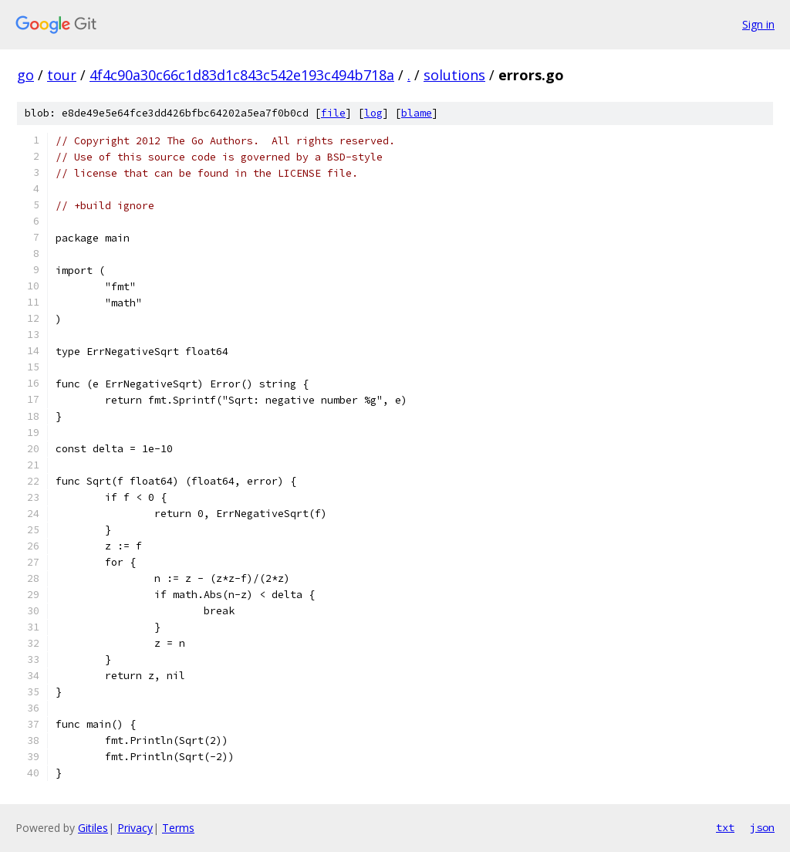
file (333, 113)
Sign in (758, 24)
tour (61, 75)
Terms (178, 827)
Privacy (135, 827)
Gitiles (93, 827)
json (762, 827)
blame (416, 113)
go (25, 75)
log (373, 113)
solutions (454, 75)
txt (725, 827)
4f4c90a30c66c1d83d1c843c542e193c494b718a (241, 75)
